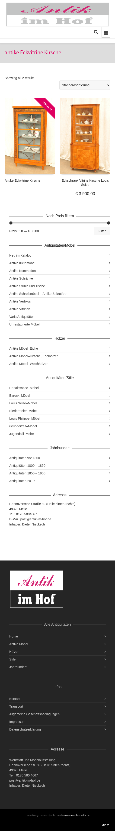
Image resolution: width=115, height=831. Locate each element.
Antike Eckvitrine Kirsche (22, 180)
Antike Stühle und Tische (27, 286)
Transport (16, 706)
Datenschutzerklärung (25, 729)
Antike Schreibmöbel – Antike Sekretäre (38, 294)
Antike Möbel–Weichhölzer (28, 364)
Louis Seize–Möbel (23, 403)
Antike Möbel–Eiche (23, 348)
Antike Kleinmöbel (22, 263)
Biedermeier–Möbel (23, 411)
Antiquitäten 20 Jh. (22, 481)
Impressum (17, 722)
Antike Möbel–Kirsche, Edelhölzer (33, 356)
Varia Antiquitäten (22, 317)
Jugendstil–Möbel (22, 434)
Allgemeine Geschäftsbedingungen (34, 714)
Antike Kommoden (22, 271)
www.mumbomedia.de (76, 815)
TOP (104, 825)
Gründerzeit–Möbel (23, 426)
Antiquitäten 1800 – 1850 (27, 465)
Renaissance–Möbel (24, 388)
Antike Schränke (21, 278)
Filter (102, 231)
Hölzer (14, 652)
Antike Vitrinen (19, 309)
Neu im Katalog (20, 255)
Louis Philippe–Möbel (24, 418)
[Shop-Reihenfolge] (84, 85)
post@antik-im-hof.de (35, 519)
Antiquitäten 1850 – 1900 (27, 473)
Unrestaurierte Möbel (24, 324)
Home (13, 636)
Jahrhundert (18, 667)
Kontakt (14, 699)
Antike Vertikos (20, 301)
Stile (12, 659)
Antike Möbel (18, 644)
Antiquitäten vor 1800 (24, 458)
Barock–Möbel (19, 395)
